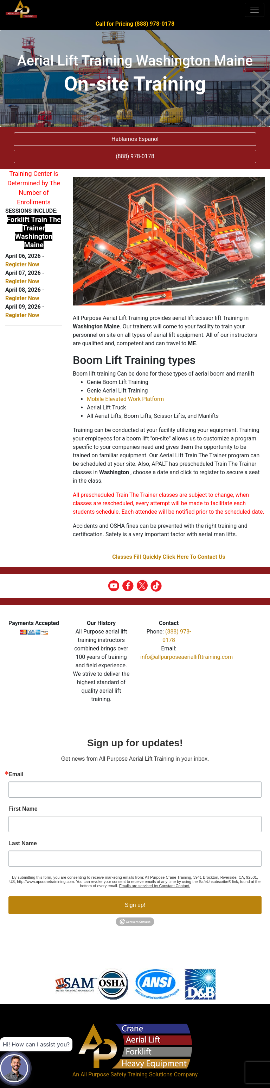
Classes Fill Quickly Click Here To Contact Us (168, 557)
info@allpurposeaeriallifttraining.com (186, 657)
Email (16, 774)
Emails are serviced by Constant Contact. (154, 886)
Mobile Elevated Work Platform (125, 399)
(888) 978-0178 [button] (135, 156)
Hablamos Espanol (135, 139)
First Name (23, 809)
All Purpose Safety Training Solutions (127, 1074)
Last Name (22, 843)
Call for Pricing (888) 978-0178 (135, 23)
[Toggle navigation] (254, 10)
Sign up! (135, 905)
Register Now (22, 264)
